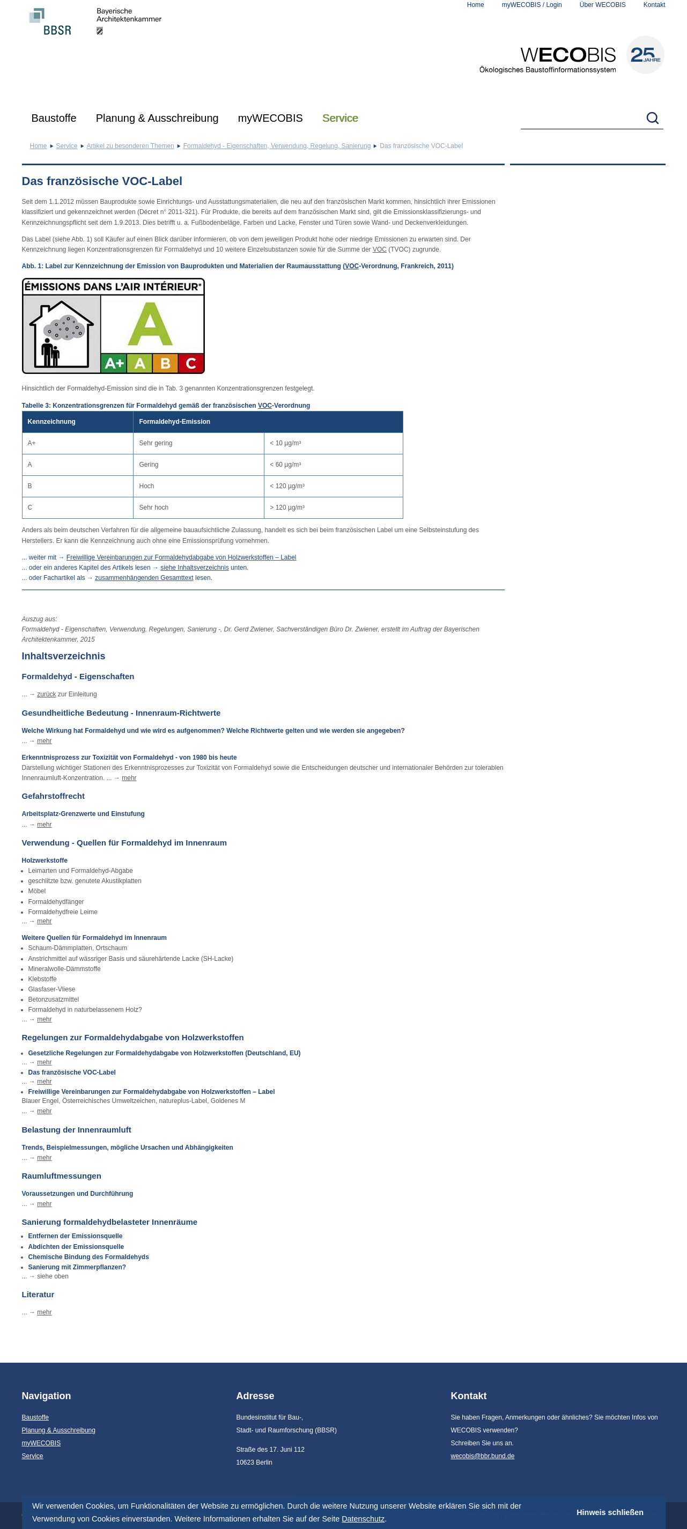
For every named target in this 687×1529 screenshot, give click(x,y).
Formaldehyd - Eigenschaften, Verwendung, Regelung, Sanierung (277, 146)
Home (475, 5)
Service (340, 118)
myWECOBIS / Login (532, 5)
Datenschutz (363, 1519)
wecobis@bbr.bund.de (483, 1456)
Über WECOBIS (603, 5)
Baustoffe (54, 118)
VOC (380, 249)
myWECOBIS (270, 118)
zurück (46, 694)
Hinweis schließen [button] (610, 1512)
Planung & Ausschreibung (157, 118)
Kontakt (655, 5)
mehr (44, 741)
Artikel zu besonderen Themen (130, 146)
